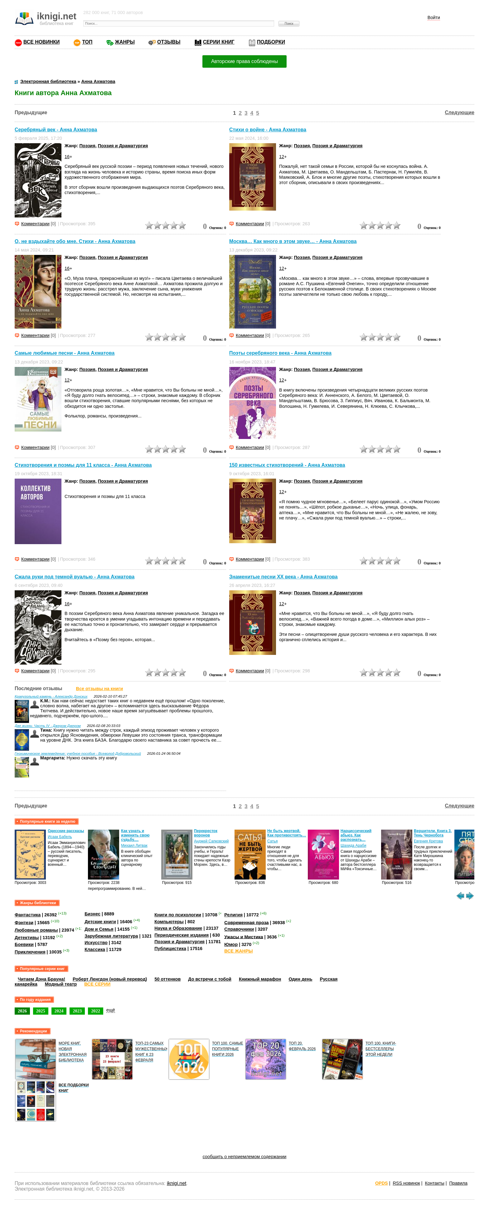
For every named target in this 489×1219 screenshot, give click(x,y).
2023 (77, 1010)
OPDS (381, 1183)
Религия (233, 914)
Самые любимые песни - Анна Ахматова (64, 353)
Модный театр (61, 984)
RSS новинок (406, 1183)
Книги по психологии (177, 914)
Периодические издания (181, 935)
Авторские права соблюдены (244, 61)
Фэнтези (24, 922)
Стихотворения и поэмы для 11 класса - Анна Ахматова (83, 465)
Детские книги (100, 921)
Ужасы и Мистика (243, 936)
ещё (110, 1009)
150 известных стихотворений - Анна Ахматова (287, 465)
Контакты (434, 1183)
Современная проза (246, 922)
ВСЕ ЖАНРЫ (238, 950)
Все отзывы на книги (99, 688)
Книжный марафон (260, 979)
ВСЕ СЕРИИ (97, 984)
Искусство (96, 942)
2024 (59, 1010)
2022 (95, 1010)
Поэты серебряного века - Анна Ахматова (280, 353)
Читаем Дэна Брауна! (41, 979)
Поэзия (87, 145)
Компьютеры (169, 921)
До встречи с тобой (209, 979)
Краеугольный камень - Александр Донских (51, 696)
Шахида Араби (353, 845)
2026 (22, 1010)
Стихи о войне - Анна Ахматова (267, 129)
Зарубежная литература (111, 936)
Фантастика (28, 914)
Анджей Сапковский (211, 841)
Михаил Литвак (134, 845)
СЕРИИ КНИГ (219, 42)
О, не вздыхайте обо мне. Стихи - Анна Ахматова (75, 241)
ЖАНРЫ (125, 42)
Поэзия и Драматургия (123, 145)
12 (281, 156)
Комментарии (35, 223)
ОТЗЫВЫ (168, 42)
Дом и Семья (99, 929)
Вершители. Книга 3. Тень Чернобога (433, 833)
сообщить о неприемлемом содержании (245, 1156)
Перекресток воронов (205, 833)
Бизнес (92, 913)
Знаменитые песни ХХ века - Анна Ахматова (283, 576)
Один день (300, 979)
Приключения (30, 951)
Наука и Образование (178, 928)
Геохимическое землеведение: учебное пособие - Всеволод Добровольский (78, 753)
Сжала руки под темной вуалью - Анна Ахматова (74, 576)
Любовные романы (36, 930)
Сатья (272, 841)
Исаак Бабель (60, 837)
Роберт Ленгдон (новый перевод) (110, 979)
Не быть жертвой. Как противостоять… (286, 833)
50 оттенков (167, 979)
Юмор (231, 944)
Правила (458, 1183)
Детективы (27, 937)
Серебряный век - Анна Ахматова (56, 129)
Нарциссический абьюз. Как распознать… (356, 835)
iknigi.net (176, 1183)
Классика (95, 949)
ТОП (87, 42)
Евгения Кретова (428, 841)
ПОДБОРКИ (271, 42)
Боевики (24, 944)
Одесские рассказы (66, 831)
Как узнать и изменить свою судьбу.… (135, 835)
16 (67, 156)
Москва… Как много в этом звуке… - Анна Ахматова (293, 241)
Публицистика (170, 948)
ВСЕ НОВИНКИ (41, 42)
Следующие (459, 112)
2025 (40, 1010)
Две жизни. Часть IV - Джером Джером (48, 726)
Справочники (239, 929)
